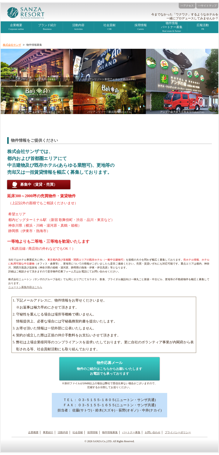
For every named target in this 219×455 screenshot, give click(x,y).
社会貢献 (109, 27)
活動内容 (63, 432)
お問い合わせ (152, 432)
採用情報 (140, 27)
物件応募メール (109, 369)
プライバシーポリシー (178, 432)
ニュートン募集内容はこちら (25, 287)
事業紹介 (48, 432)
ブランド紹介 (47, 27)
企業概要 (16, 27)
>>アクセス (187, 5)
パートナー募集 (131, 432)
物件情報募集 (110, 432)
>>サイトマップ (207, 5)
